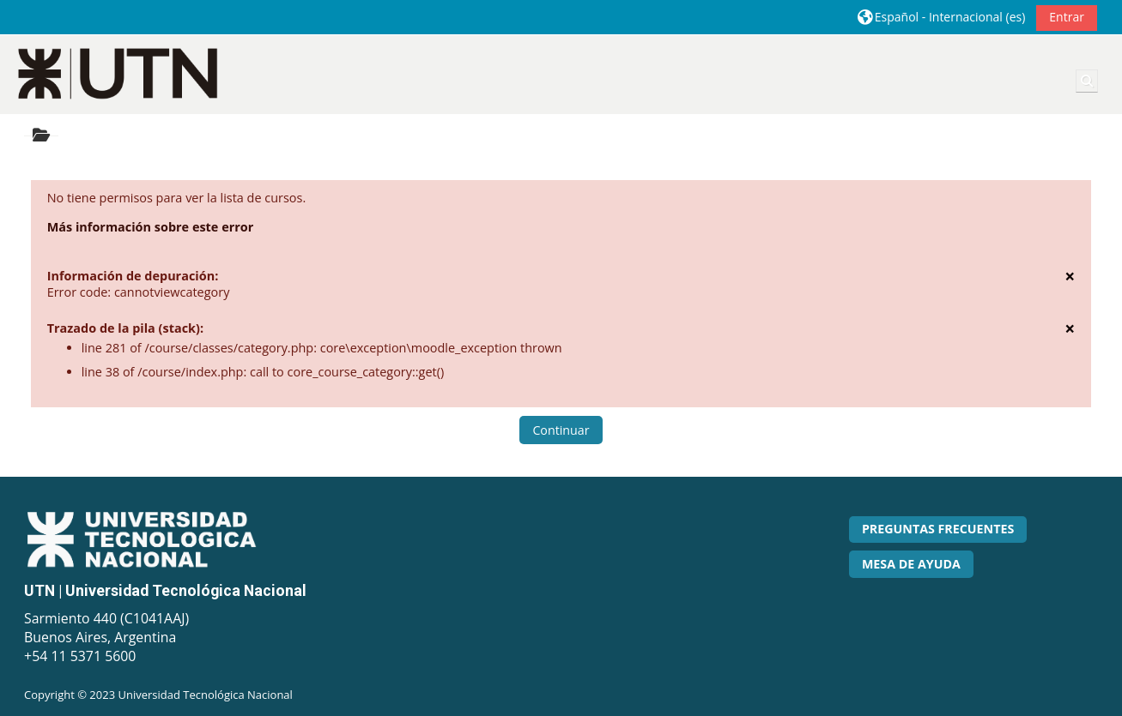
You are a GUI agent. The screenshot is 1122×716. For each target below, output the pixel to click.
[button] (941, 16)
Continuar (560, 430)
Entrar (1066, 17)
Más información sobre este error (150, 227)
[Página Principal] (118, 73)
